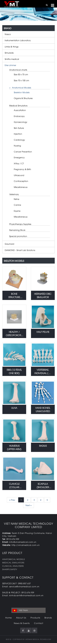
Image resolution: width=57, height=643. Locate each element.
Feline (16, 199)
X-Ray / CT (19, 163)
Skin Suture (19, 127)
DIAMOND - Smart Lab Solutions (20, 250)
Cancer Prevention (23, 151)
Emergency (19, 157)
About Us (21, 617)
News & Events (22, 623)
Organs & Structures (23, 98)
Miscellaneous (20, 187)
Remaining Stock (17, 230)
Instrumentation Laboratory (18, 40)
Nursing (17, 145)
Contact (38, 623)
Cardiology (19, 139)
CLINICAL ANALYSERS (13, 566)
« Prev (12, 499)
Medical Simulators (18, 105)
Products (35, 617)
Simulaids (9, 52)
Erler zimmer (10, 65)
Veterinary (14, 194)
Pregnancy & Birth (22, 169)
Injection (18, 133)
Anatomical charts (18, 69)
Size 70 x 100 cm (21, 80)
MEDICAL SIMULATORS (13, 562)
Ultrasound (19, 175)
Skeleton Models (21, 92)
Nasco (8, 34)
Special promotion (18, 236)
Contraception (21, 181)
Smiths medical (12, 59)
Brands (48, 617)
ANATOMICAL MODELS (13, 559)
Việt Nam (20, 610)
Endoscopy (19, 116)
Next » (28, 505)
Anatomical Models (21, 87)
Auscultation (20, 110)
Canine (17, 204)
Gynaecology (20, 121)
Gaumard (9, 243)
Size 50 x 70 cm (21, 74)
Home (8, 617)
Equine (17, 210)
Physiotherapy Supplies (20, 224)
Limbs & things (11, 46)
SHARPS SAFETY (9, 569)
